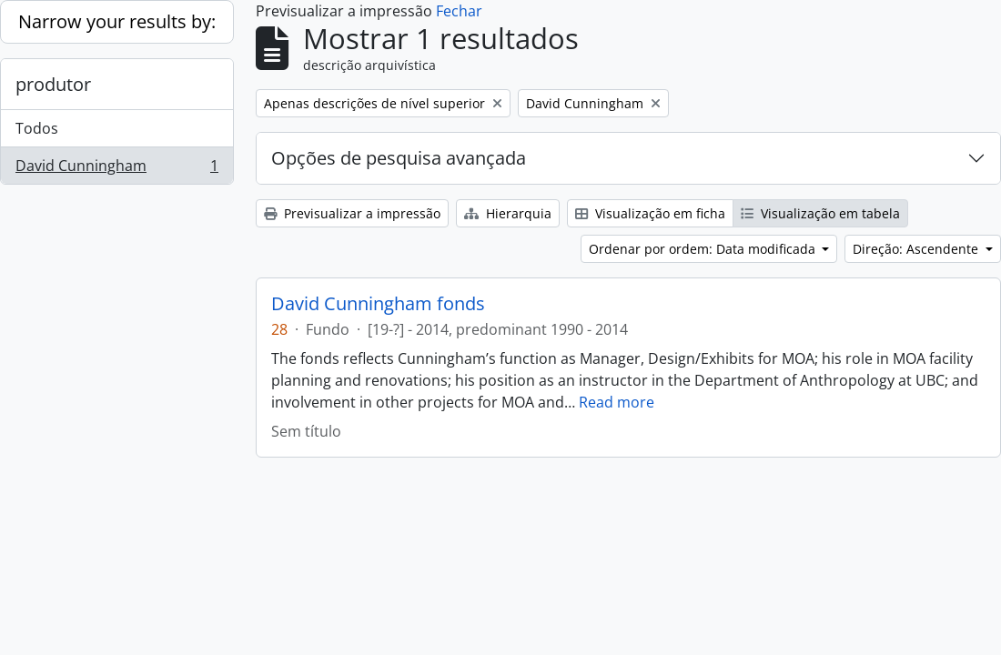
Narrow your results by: (117, 21)
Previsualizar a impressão (352, 213)
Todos (36, 128)
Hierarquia (507, 213)
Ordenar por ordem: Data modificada (704, 248)
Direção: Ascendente (917, 248)
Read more (616, 402)
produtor (53, 84)
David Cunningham (116, 169)
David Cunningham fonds (378, 304)
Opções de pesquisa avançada (398, 158)
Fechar (459, 11)
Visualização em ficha (650, 213)
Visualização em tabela (820, 213)
